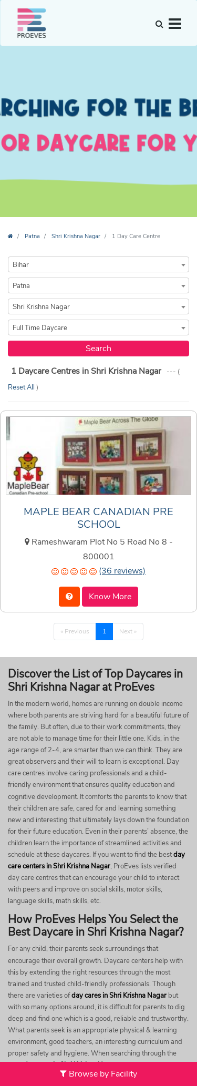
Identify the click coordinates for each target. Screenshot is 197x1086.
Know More (110, 596)
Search (98, 348)
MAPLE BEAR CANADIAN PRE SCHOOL (98, 518)
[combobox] (98, 264)
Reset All (22, 387)
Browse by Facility (98, 1074)
